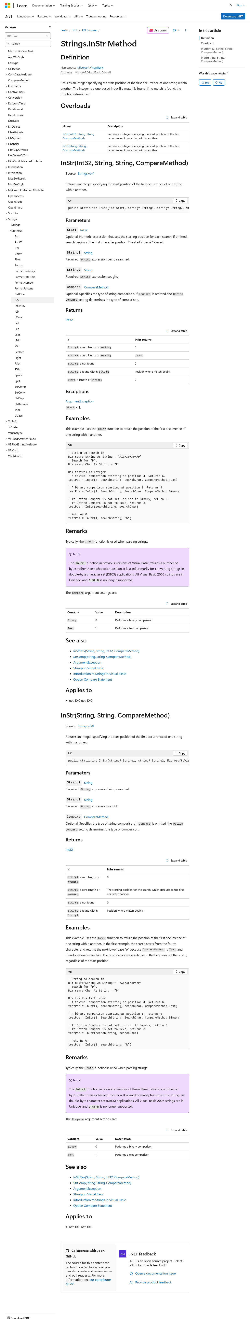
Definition (207, 38)
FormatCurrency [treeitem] (25, 271)
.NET (74, 30)
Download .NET (233, 16)
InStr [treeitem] (18, 300)
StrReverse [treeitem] (21, 404)
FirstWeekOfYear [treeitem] (18, 155)
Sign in (241, 5)
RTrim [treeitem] (18, 369)
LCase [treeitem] (18, 317)
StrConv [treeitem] (20, 392)
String (88, 253)
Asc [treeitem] (17, 236)
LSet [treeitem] (17, 335)
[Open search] (231, 5)
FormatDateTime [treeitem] (25, 277)
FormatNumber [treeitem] (24, 282)
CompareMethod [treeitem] (18, 80)
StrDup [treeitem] (19, 398)
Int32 (84, 230)
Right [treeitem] (18, 358)
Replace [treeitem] (19, 352)
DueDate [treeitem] (13, 121)
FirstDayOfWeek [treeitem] (18, 150)
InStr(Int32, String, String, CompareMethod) (217, 50)
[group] (127, 208)
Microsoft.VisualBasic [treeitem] (21, 51)
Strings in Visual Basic (88, 668)
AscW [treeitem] (18, 242)
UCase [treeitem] (19, 415)
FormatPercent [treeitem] (24, 288)
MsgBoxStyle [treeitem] (16, 184)
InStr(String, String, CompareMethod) (213, 59)
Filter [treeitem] (18, 259)
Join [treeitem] (17, 311)
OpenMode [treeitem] (15, 201)
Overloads (207, 43)
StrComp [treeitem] (20, 386)
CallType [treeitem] (13, 63)
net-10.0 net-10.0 (80, 700)
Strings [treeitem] (15, 225)
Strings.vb (85, 173)
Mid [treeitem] (17, 346)
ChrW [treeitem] (18, 254)
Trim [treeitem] (17, 410)
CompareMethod (96, 287)
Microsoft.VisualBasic (90, 67)
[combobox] (28, 35)
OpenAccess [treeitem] (16, 196)
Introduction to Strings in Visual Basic (99, 673)
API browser (89, 30)
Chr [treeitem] (17, 248)
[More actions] (185, 30)
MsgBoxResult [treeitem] (17, 178)
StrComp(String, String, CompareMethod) (102, 656)
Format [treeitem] (19, 265)
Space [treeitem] (18, 375)
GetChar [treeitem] (20, 294)
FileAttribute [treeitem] (15, 132)
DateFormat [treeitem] (15, 109)
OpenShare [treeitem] (15, 207)
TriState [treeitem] (12, 427)
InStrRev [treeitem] (20, 306)
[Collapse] (49, 27)
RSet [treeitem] (17, 363)
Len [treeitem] (17, 329)
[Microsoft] (7, 5)
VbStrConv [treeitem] (15, 456)
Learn (64, 30)
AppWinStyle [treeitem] (16, 57)
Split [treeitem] (17, 381)
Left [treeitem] (17, 323)
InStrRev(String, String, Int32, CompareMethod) (106, 651)
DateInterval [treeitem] (15, 115)
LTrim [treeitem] (18, 340)
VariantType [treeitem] (15, 433)
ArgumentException (79, 401)
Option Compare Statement (92, 679)
